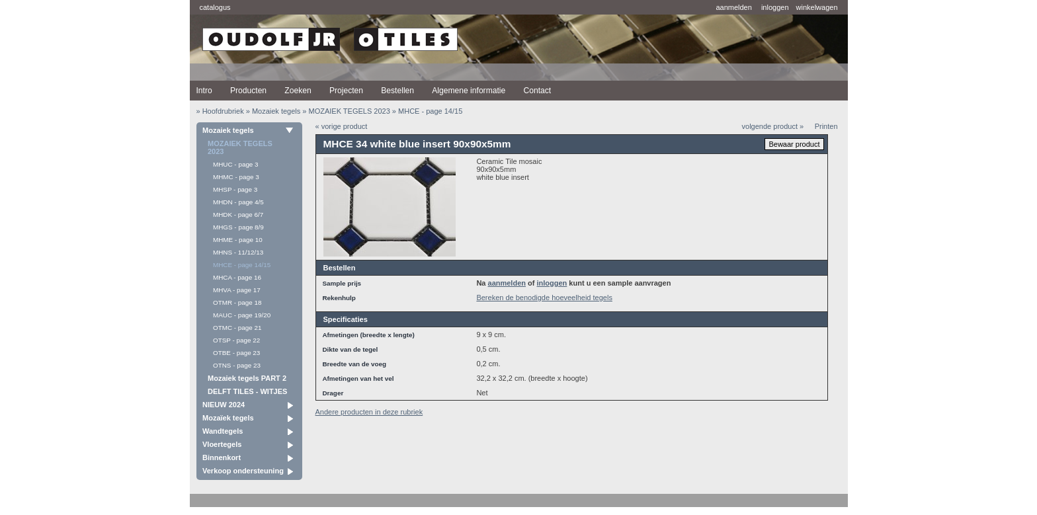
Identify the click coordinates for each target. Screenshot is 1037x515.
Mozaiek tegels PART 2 (247, 378)
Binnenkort (221, 457)
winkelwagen (817, 7)
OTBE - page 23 (236, 352)
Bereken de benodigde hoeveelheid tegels (544, 297)
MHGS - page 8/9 (238, 227)
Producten (248, 90)
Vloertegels (221, 444)
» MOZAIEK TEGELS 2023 (346, 111)
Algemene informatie (468, 90)
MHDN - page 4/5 (238, 202)
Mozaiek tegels (228, 130)
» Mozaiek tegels (273, 111)
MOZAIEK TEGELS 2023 (240, 147)
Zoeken (297, 90)
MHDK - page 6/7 (238, 214)
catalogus (215, 7)
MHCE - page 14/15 (241, 264)
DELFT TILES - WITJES (247, 391)
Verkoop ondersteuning (243, 471)
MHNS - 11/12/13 (238, 252)
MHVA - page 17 (237, 290)
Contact (537, 90)
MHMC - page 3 (236, 176)
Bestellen (397, 90)
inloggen (775, 7)
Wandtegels (222, 431)
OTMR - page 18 (237, 302)
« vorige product (341, 126)
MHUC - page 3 (236, 164)
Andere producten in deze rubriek (369, 412)
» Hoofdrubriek (220, 111)
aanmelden (733, 7)
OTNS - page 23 (237, 365)
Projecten (346, 90)
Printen (826, 126)
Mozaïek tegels (228, 418)
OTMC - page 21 (237, 327)
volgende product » (773, 126)
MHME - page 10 (238, 239)
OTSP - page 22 (236, 340)
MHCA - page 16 (237, 277)
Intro (204, 90)
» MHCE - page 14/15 (427, 111)
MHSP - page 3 (235, 189)
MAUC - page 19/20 (241, 315)
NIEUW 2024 (223, 405)
